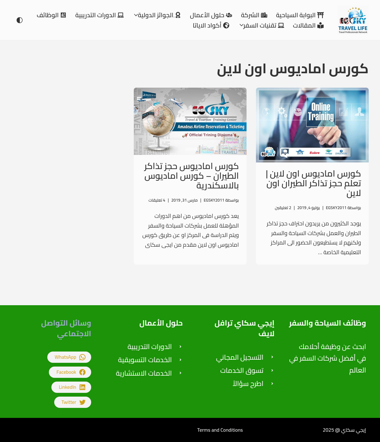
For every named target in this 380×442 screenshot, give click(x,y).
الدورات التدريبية (150, 346)
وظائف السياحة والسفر (327, 323)
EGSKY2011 (336, 207)
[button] (136, 15)
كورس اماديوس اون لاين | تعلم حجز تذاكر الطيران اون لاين (313, 183)
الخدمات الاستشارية (144, 373)
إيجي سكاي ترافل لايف (244, 328)
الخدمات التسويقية (145, 359)
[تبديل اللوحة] (20, 20)
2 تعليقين (283, 207)
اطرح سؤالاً (247, 383)
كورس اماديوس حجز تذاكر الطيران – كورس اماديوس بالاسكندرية (191, 175)
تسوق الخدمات (241, 370)
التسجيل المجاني (239, 357)
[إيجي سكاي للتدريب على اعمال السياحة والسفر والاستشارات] (351, 20)
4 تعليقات (156, 200)
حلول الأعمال (161, 323)
